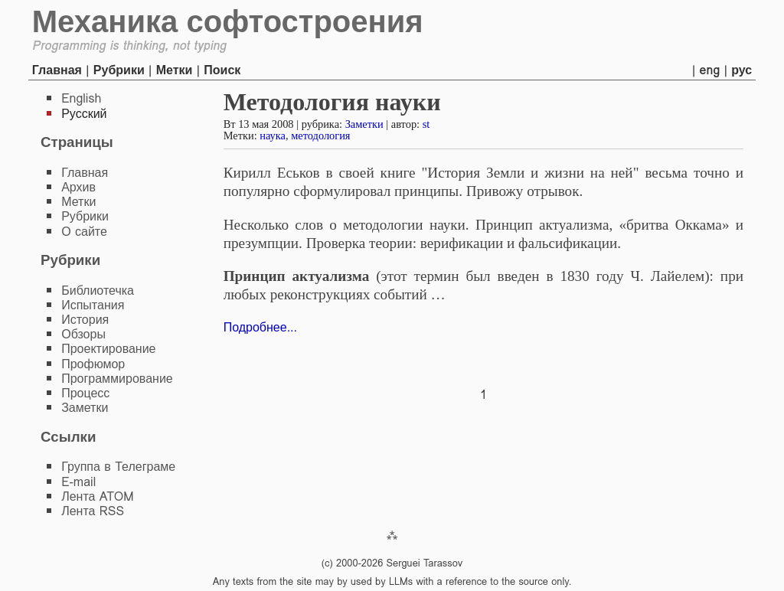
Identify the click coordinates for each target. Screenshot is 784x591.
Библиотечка (97, 290)
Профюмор (93, 364)
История (85, 319)
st (426, 124)
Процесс (85, 393)
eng (710, 70)
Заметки (364, 124)
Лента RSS (92, 511)
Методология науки (332, 102)
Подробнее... (260, 327)
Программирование (117, 378)
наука (273, 135)
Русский (83, 113)
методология (320, 135)
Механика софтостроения (227, 21)
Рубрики (119, 70)
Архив (78, 187)
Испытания (92, 305)
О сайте (84, 231)
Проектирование (108, 348)
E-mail (78, 481)
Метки (174, 70)
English (81, 98)
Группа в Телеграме (118, 466)
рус (741, 70)
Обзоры (83, 334)
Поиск (222, 70)
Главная (57, 70)
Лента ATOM (97, 496)
